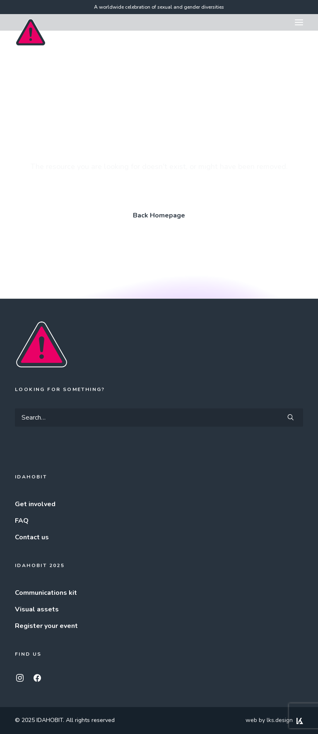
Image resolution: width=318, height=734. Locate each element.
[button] (299, 22)
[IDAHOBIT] (30, 23)
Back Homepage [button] (159, 215)
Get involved (35, 504)
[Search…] (159, 417)
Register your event (46, 625)
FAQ (22, 520)
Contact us (32, 537)
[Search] (159, 417)
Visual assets (37, 609)
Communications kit (46, 592)
